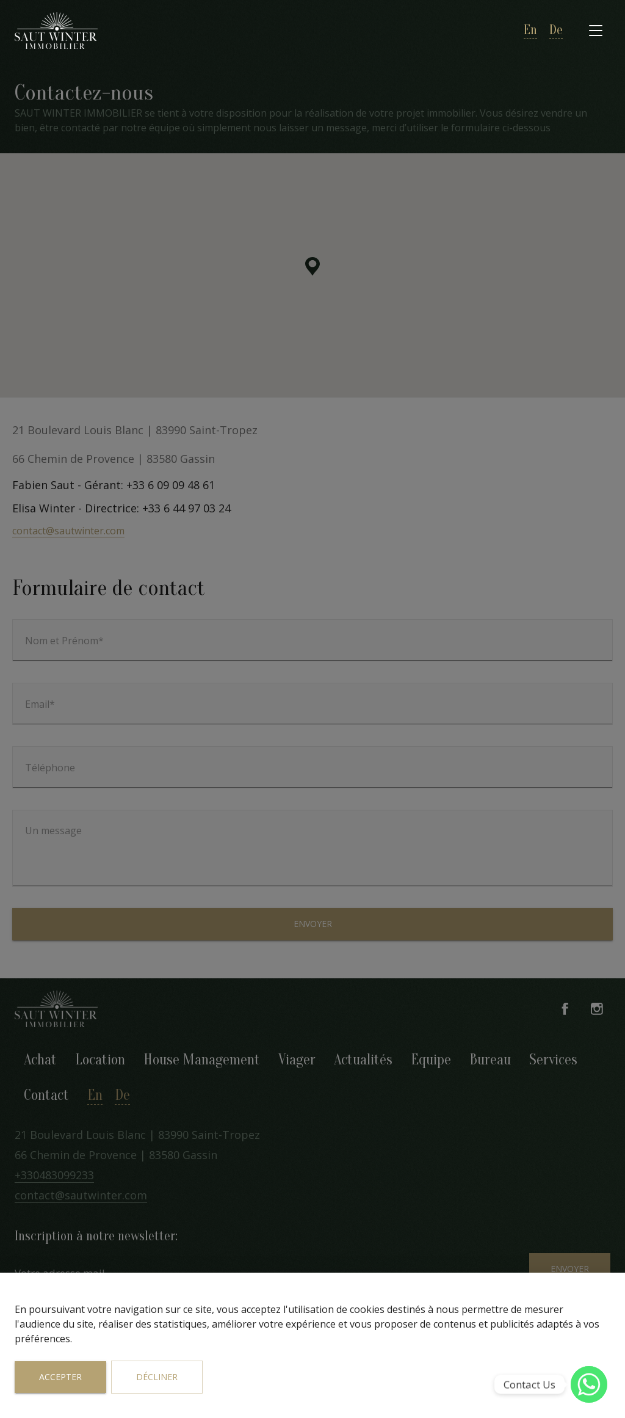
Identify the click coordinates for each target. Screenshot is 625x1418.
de (556, 30)
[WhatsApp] (589, 1384)
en (530, 30)
